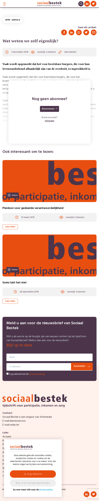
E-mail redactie (10, 425)
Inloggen (49, 121)
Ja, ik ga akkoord (33, 473)
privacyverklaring (37, 374)
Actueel (6, 437)
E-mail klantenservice (14, 421)
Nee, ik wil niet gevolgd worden (33, 482)
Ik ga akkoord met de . (28, 374)
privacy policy (46, 489)
